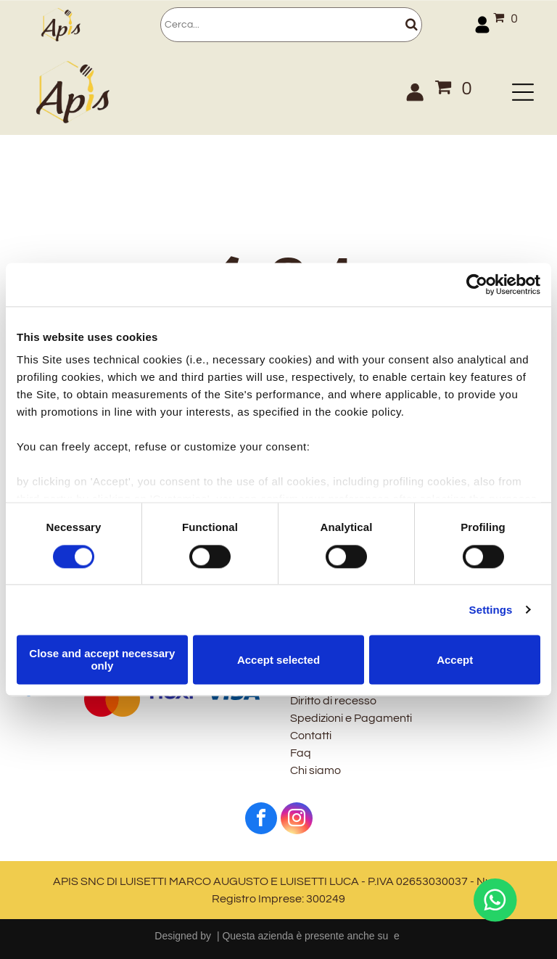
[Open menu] (523, 92)
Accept (455, 660)
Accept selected (278, 660)
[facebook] (261, 820)
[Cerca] (290, 24)
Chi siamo (315, 770)
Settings (491, 610)
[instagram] (297, 820)
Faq (300, 753)
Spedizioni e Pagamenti (351, 718)
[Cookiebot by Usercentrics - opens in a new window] (476, 284)
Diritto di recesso (333, 701)
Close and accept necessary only (102, 659)
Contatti (310, 735)
